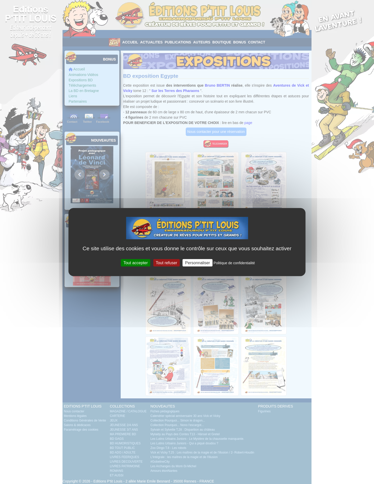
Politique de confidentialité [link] (234, 263)
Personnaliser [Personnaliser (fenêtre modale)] (197, 263)
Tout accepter (135, 263)
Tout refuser (166, 263)
